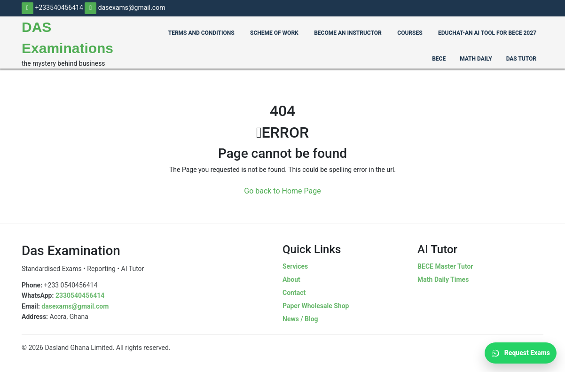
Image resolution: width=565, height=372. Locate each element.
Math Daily (476, 58)
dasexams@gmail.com (125, 7)
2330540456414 (79, 295)
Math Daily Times (443, 279)
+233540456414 (52, 7)
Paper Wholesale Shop (315, 306)
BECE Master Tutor (445, 266)
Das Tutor (521, 58)
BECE (439, 58)
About (291, 279)
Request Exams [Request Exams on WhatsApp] (520, 353)
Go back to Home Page (282, 190)
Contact (294, 292)
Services (295, 266)
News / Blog (300, 319)
